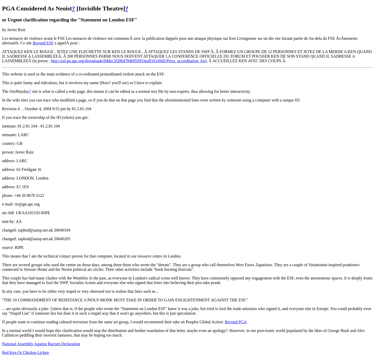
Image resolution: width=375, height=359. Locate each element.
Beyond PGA (236, 322)
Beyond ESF (43, 43)
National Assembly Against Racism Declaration (41, 344)
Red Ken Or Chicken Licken (25, 352)
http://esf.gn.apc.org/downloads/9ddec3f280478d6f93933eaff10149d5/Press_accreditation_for (128, 61)
